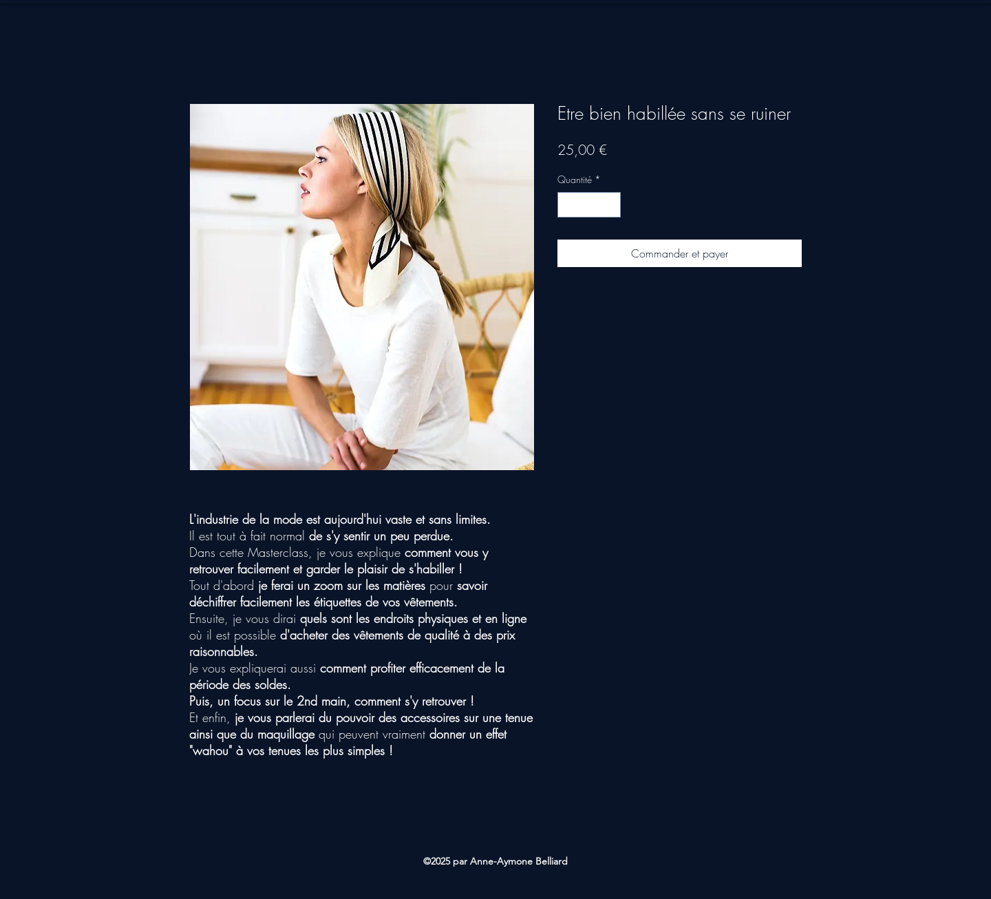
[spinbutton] (589, 205)
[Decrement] (568, 205)
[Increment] (610, 205)
